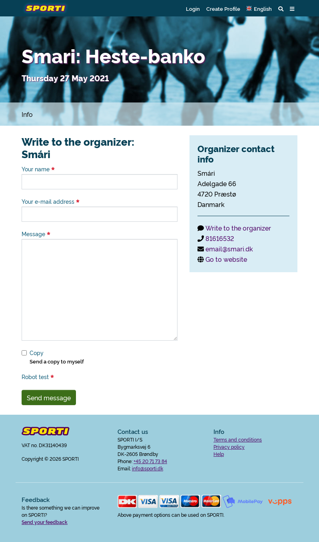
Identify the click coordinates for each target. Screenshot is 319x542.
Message (36, 234)
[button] (259, 8)
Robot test (38, 377)
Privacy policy (229, 446)
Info (27, 114)
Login (193, 8)
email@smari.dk (229, 248)
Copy (37, 353)
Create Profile (223, 8)
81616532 (219, 238)
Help (218, 453)
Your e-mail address (51, 201)
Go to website (226, 259)
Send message (49, 397)
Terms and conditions (237, 439)
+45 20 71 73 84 (150, 461)
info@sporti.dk (147, 468)
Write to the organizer (238, 227)
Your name (38, 169)
